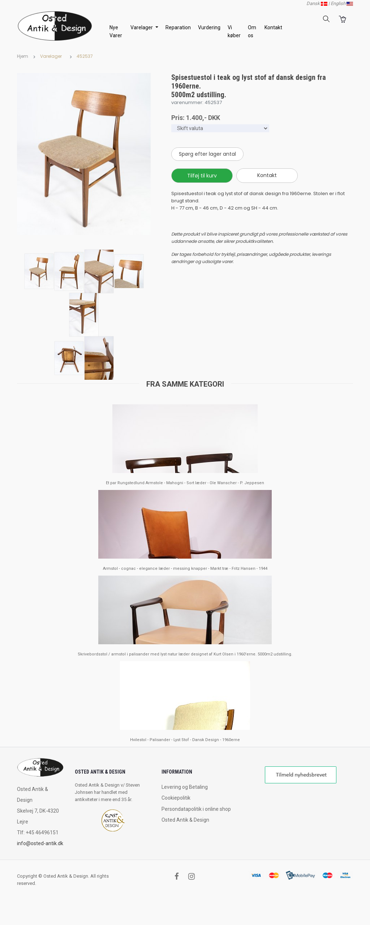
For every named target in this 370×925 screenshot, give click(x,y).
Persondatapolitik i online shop (196, 809)
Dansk (316, 3)
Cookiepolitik (176, 798)
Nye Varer (115, 31)
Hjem (22, 56)
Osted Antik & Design (185, 820)
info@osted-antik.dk (40, 843)
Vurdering (209, 27)
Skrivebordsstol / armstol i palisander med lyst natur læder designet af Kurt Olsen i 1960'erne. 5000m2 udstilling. (185, 654)
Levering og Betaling (185, 787)
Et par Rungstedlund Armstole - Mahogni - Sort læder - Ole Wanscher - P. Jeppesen (185, 483)
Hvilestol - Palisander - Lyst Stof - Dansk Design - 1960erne (185, 739)
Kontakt (273, 27)
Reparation (178, 27)
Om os (252, 31)
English (342, 3)
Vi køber (234, 31)
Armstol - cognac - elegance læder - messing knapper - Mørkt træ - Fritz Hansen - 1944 (185, 568)
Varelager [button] (142, 27)
